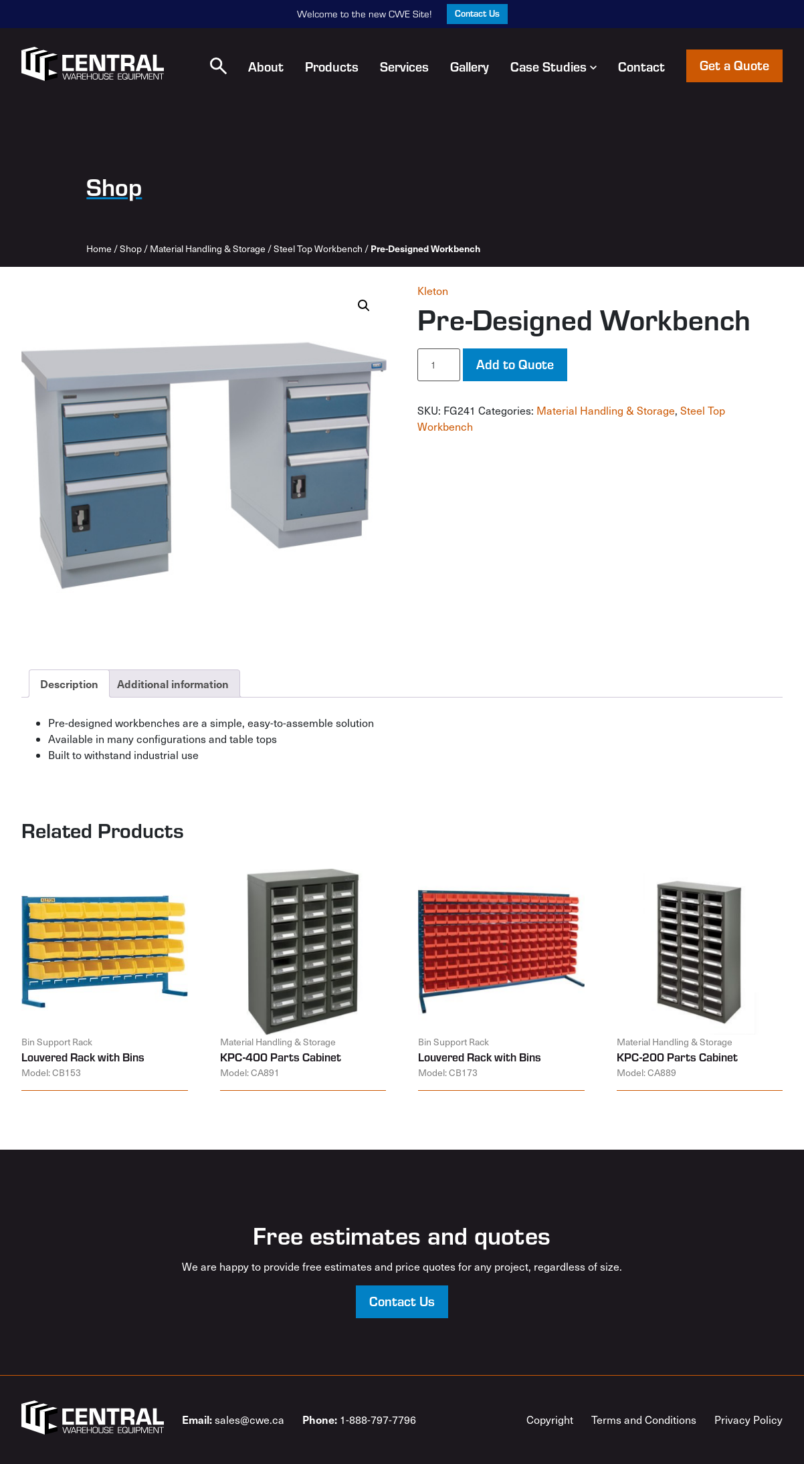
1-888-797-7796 (359, 1419)
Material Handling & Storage (208, 248)
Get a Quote (734, 65)
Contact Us (477, 13)
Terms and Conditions (643, 1420)
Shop (131, 248)
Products (332, 66)
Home (99, 248)
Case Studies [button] (553, 66)
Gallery (469, 66)
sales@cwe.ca (233, 1419)
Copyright (549, 1420)
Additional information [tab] (173, 683)
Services (404, 66)
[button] (218, 66)
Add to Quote (515, 364)
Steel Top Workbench (318, 248)
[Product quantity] (438, 364)
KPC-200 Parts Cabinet (677, 1056)
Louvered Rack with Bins (82, 1056)
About (266, 66)
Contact (641, 66)
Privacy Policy (748, 1420)
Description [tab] (69, 683)
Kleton (432, 291)
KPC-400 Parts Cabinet (280, 1056)
